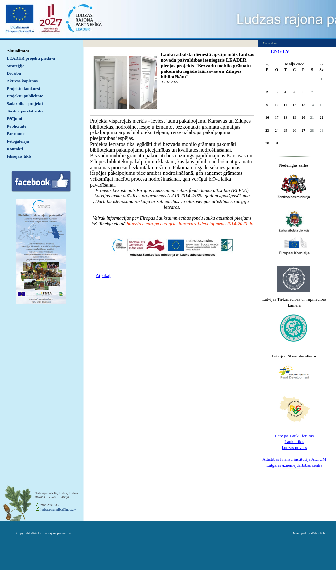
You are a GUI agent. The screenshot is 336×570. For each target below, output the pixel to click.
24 (277, 130)
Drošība (14, 73)
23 (267, 130)
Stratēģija (16, 65)
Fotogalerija (18, 141)
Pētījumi (14, 118)
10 (277, 105)
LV (286, 51)
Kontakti (15, 148)
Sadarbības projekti (25, 103)
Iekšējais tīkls (19, 156)
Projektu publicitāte (25, 95)
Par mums (16, 133)
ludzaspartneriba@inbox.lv (58, 509)
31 (277, 143)
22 (321, 117)
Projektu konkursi (23, 88)
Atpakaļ (103, 275)
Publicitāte (16, 126)
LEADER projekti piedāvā (31, 58)
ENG (276, 51)
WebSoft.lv (318, 533)
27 (303, 130)
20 (303, 117)
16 (267, 117)
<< (267, 64)
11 (285, 105)
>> (321, 64)
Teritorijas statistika (25, 111)
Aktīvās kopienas (22, 80)
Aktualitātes (18, 50)
